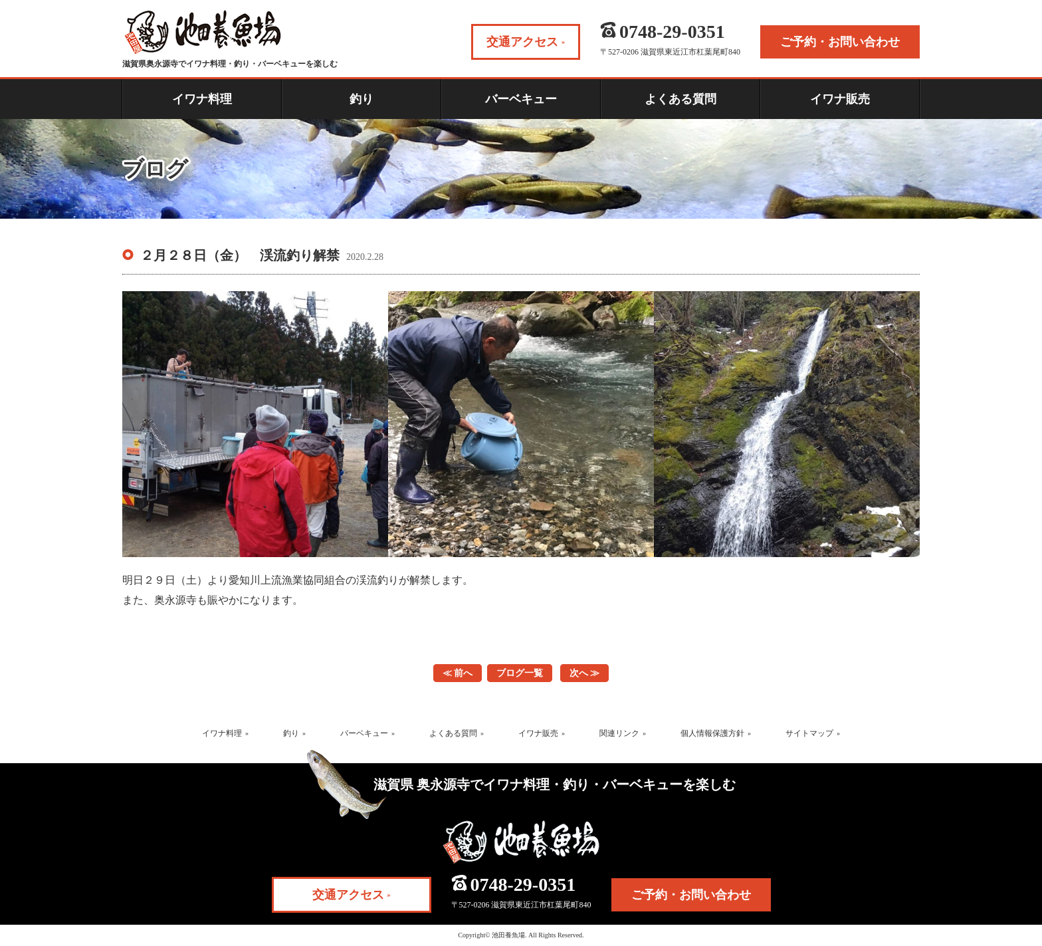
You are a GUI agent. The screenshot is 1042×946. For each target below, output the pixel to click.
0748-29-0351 (523, 885)
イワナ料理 (202, 99)
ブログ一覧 (519, 673)
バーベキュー (521, 99)
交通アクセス (348, 894)
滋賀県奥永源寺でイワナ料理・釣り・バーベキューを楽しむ (230, 39)
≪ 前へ (458, 673)
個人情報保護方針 (712, 733)
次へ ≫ (585, 673)
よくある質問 (680, 99)
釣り (361, 99)
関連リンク (619, 733)
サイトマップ (809, 733)
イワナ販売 (840, 99)
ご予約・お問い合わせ (691, 894)
